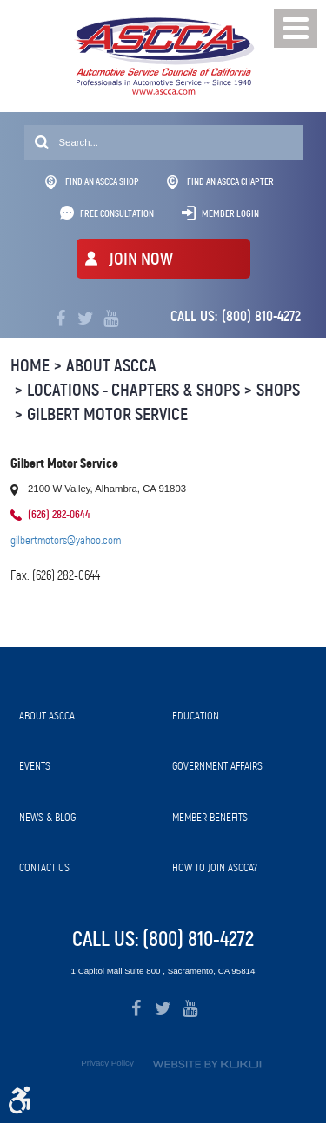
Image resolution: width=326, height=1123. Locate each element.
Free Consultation (117, 213)
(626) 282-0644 (59, 514)
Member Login (230, 213)
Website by (207, 1064)
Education (195, 715)
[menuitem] (86, 715)
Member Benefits (210, 817)
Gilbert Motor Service (107, 414)
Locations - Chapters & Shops (133, 390)
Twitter (85, 319)
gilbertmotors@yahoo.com (65, 540)
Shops (278, 390)
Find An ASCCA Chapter (220, 182)
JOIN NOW (141, 259)
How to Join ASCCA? (214, 867)
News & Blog (47, 817)
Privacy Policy (107, 1062)
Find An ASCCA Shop (92, 182)
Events (34, 765)
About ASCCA (111, 366)
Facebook (60, 319)
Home (30, 366)
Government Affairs (217, 765)
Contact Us (44, 867)
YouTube (111, 319)
